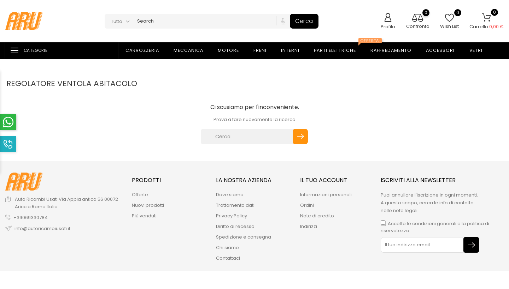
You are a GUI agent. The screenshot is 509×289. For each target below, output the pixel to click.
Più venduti (144, 215)
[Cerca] (248, 136)
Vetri (480, 50)
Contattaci (228, 258)
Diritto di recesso (235, 226)
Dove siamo (230, 194)
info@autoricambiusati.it (42, 228)
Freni (264, 50)
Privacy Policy (231, 215)
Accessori (444, 50)
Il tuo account (323, 180)
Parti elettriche (341, 48)
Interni (294, 50)
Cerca (304, 21)
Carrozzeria (146, 50)
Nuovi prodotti (148, 205)
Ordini (307, 205)
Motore (232, 50)
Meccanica (193, 50)
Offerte (140, 194)
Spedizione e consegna (243, 237)
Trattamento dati (235, 205)
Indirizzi (308, 226)
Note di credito (317, 215)
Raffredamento (395, 50)
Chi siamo (227, 247)
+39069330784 (30, 217)
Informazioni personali (326, 194)
